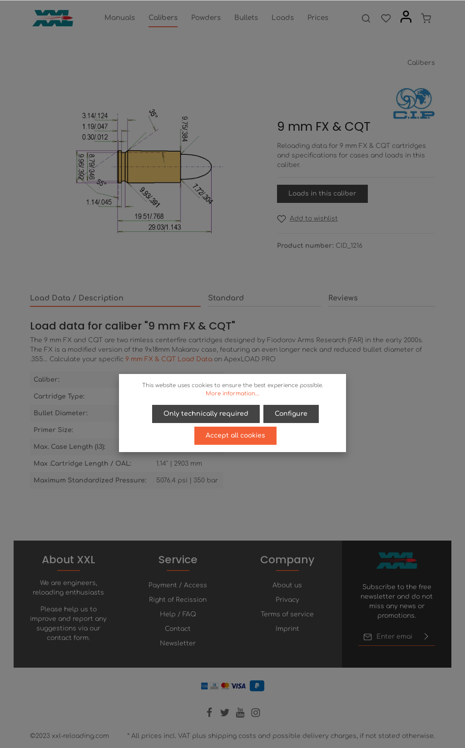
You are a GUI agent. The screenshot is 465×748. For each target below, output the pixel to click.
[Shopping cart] (426, 18)
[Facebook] (210, 715)
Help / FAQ (178, 614)
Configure (291, 413)
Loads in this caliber (322, 193)
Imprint (287, 628)
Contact (178, 628)
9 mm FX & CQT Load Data (168, 359)
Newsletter (178, 643)
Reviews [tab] (343, 298)
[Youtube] (241, 715)
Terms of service (287, 614)
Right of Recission (178, 599)
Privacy (287, 599)
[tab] (115, 298)
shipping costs (232, 736)
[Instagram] (256, 715)
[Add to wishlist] (307, 218)
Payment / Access (177, 585)
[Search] (366, 18)
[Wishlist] (386, 18)
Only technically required (205, 413)
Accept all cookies (235, 435)
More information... (232, 393)
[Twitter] (226, 715)
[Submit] (426, 637)
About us (287, 585)
